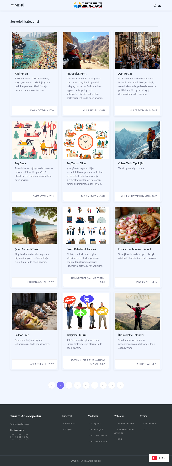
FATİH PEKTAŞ (143, 364)
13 (111, 385)
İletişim (66, 429)
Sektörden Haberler (124, 423)
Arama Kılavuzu (148, 423)
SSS (142, 429)
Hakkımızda (68, 423)
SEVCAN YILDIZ (78, 360)
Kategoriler (94, 423)
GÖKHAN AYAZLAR (37, 282)
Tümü (118, 439)
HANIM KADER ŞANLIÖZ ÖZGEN (87, 278)
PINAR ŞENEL (143, 282)
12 (103, 385)
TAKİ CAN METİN (89, 196)
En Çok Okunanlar (97, 441)
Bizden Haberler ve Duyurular (124, 431)
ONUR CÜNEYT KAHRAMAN (135, 196)
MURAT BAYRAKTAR (139, 110)
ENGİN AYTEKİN (38, 110)
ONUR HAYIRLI (90, 110)
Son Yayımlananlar (98, 435)
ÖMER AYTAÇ (39, 196)
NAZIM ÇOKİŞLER (38, 364)
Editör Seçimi (95, 429)
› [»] (120, 385)
